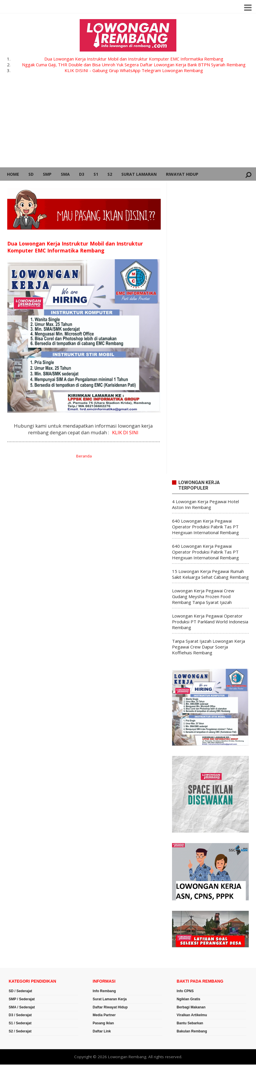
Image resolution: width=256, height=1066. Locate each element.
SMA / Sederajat (22, 1007)
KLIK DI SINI (125, 432)
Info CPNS (185, 991)
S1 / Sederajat (20, 1023)
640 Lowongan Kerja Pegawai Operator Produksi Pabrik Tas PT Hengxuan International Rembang (205, 526)
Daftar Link (102, 1031)
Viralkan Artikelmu (192, 1015)
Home (13, 174)
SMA (65, 174)
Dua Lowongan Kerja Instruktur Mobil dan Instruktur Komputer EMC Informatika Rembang (133, 59)
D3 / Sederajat (20, 1015)
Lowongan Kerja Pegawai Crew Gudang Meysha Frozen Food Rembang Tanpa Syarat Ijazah (203, 596)
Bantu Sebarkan (190, 1023)
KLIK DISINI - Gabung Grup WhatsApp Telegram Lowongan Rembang (134, 70)
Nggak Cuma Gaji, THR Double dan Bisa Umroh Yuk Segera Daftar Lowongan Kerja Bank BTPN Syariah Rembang (134, 64)
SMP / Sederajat (22, 999)
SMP (47, 174)
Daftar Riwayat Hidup (110, 1007)
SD (31, 174)
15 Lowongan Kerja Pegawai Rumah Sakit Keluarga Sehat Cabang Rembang (210, 574)
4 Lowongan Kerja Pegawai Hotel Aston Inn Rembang (205, 504)
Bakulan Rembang (192, 1031)
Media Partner (104, 1015)
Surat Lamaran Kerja (110, 999)
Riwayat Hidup (182, 174)
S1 (96, 174)
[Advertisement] (128, 123)
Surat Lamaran (139, 174)
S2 (109, 174)
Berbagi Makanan (191, 1007)
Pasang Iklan (103, 1023)
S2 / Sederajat (20, 1031)
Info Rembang (104, 991)
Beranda (84, 456)
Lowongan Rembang (127, 1056)
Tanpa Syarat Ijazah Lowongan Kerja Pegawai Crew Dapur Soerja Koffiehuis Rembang (208, 646)
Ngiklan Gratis (188, 999)
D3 (81, 174)
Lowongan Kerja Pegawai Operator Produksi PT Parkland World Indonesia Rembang (210, 621)
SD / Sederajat (20, 991)
